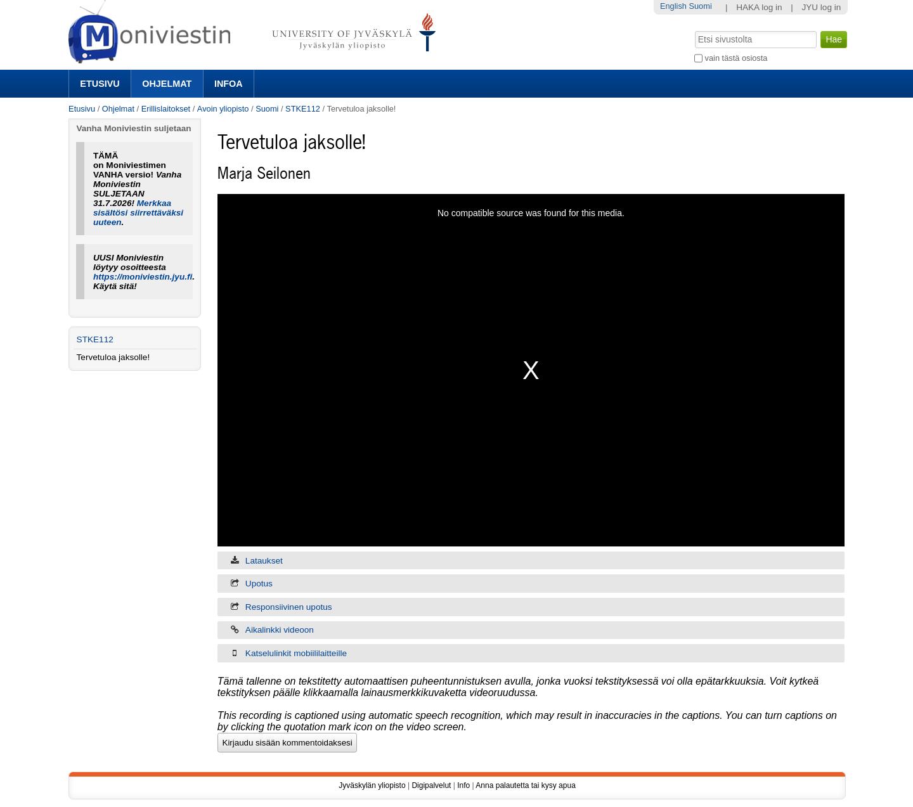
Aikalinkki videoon (279, 630)
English (673, 6)
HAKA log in (759, 7)
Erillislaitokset (166, 108)
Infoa (228, 84)
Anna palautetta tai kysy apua (525, 785)
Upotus (259, 583)
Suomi (267, 108)
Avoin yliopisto (223, 108)
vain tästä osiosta (736, 58)
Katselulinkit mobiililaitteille (296, 653)
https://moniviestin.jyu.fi (142, 276)
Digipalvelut (431, 785)
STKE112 (302, 108)
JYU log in (821, 7)
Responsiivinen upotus (288, 607)
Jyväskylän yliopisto (372, 785)
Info (463, 785)
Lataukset (264, 560)
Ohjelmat (166, 84)
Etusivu (99, 84)
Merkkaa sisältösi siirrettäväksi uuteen (138, 212)
